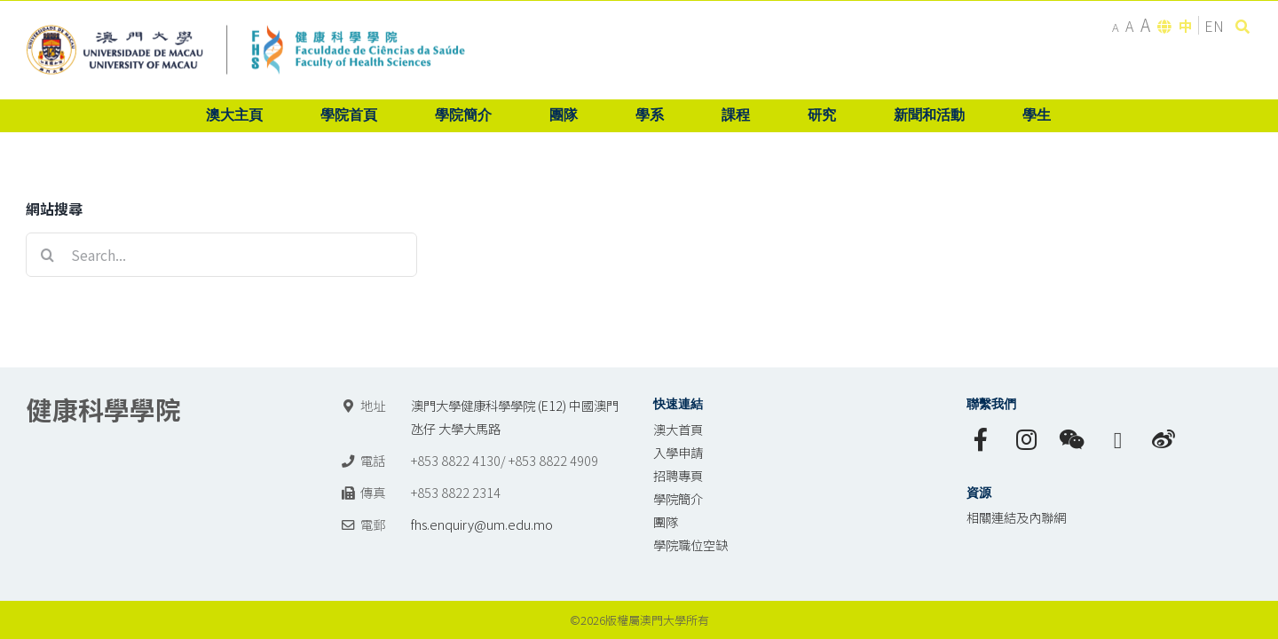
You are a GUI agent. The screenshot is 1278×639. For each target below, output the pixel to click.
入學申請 (678, 452)
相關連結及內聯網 (1016, 517)
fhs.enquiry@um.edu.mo (482, 524)
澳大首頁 (678, 429)
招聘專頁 (678, 475)
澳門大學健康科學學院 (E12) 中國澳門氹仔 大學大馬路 (515, 417)
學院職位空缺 (690, 544)
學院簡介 (678, 498)
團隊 (665, 521)
